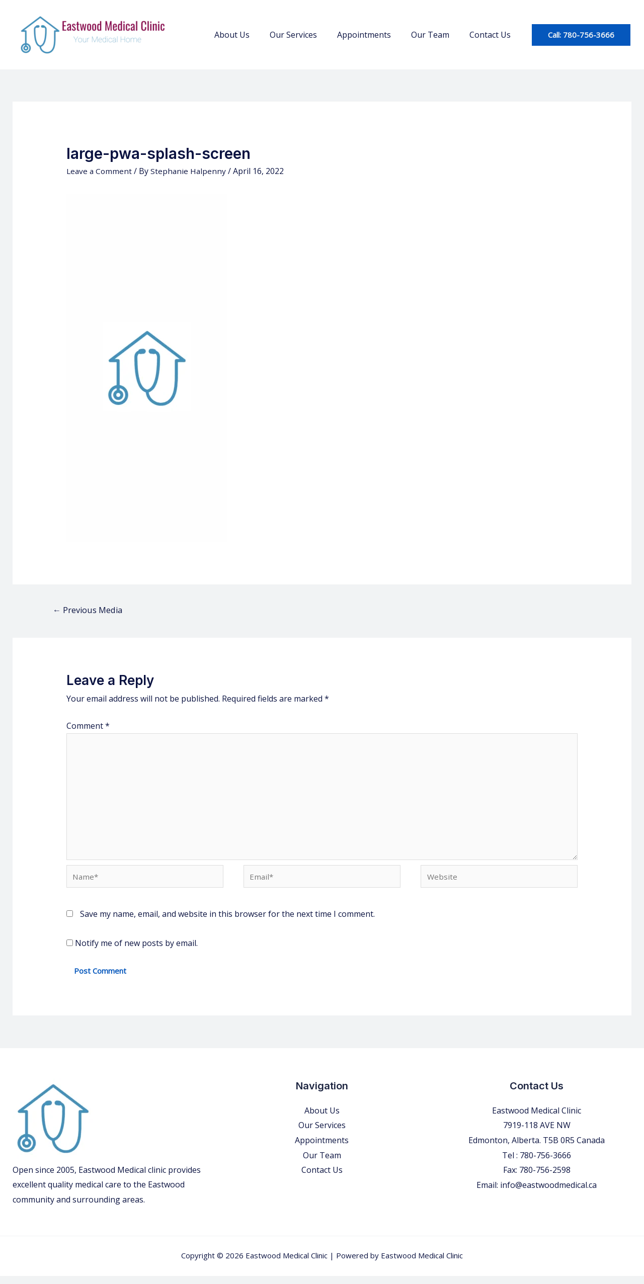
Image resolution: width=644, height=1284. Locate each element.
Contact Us (492, 34)
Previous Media (89, 610)
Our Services (307, 34)
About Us (250, 34)
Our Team (436, 34)
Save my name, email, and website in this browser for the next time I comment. (227, 922)
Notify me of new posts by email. (136, 951)
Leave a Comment (100, 171)
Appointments (374, 34)
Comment (88, 726)
